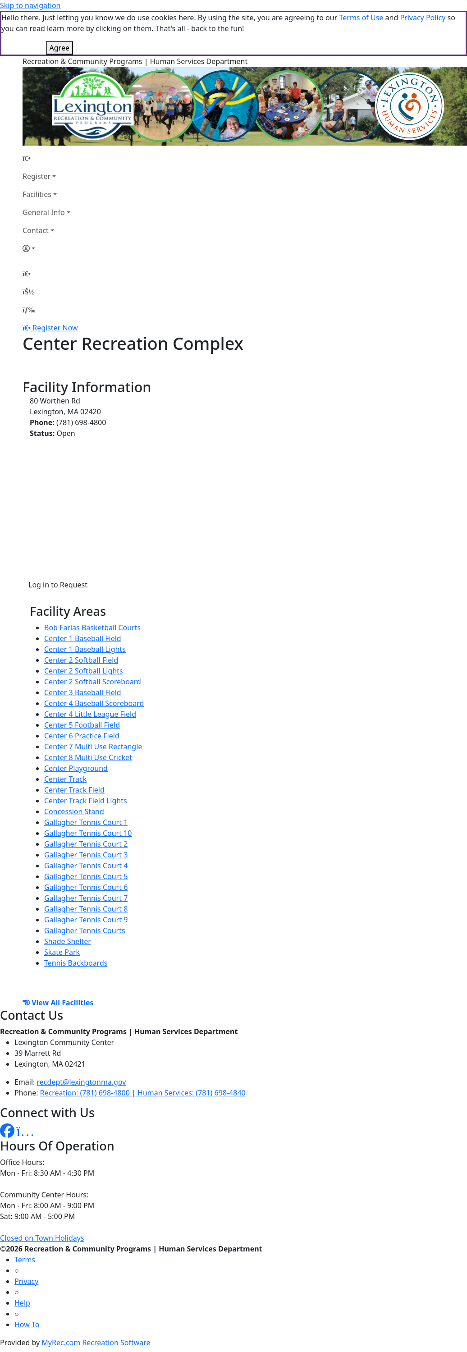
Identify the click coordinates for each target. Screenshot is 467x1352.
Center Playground (76, 768)
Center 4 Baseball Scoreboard (94, 703)
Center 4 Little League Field (90, 714)
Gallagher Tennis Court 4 (86, 866)
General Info (44, 212)
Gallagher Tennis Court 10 (88, 833)
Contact (36, 230)
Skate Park (62, 952)
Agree (59, 48)
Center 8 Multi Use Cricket (88, 757)
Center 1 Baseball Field (82, 638)
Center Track (65, 779)
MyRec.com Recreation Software (95, 1342)
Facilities (37, 194)
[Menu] (29, 310)
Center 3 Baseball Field (82, 692)
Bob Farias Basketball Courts (92, 627)
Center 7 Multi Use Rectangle (93, 747)
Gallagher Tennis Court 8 (86, 909)
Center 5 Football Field (82, 725)
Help (22, 1303)
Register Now (55, 328)
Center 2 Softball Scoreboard (92, 682)
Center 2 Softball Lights (83, 671)
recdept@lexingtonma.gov (81, 1082)
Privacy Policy (422, 18)
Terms (24, 1260)
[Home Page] (46, 158)
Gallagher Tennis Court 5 (86, 876)
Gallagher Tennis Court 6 (86, 887)
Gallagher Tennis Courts (84, 930)
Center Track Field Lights (85, 801)
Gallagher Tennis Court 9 (86, 920)
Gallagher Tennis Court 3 (86, 855)
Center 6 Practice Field (81, 736)
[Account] (46, 248)
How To (26, 1324)
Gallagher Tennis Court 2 (86, 844)
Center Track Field (74, 790)
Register (36, 176)
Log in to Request (57, 585)
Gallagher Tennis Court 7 (86, 898)
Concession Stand (74, 811)
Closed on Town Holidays (42, 1238)
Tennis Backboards (75, 963)
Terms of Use (361, 18)
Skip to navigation (30, 5)
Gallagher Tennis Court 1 (86, 822)
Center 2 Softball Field (81, 660)
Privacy (26, 1281)
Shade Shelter (67, 941)
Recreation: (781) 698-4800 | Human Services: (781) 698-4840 (143, 1093)
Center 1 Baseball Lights (85, 649)
